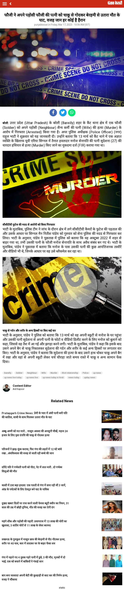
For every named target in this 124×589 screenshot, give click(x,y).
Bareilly (7, 373)
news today (73, 377)
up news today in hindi (53, 377)
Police (85, 373)
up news (97, 373)
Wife (44, 373)
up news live (32, 377)
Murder (54, 373)
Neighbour (32, 373)
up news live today (13, 377)
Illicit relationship (70, 373)
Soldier (19, 373)
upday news (89, 377)
